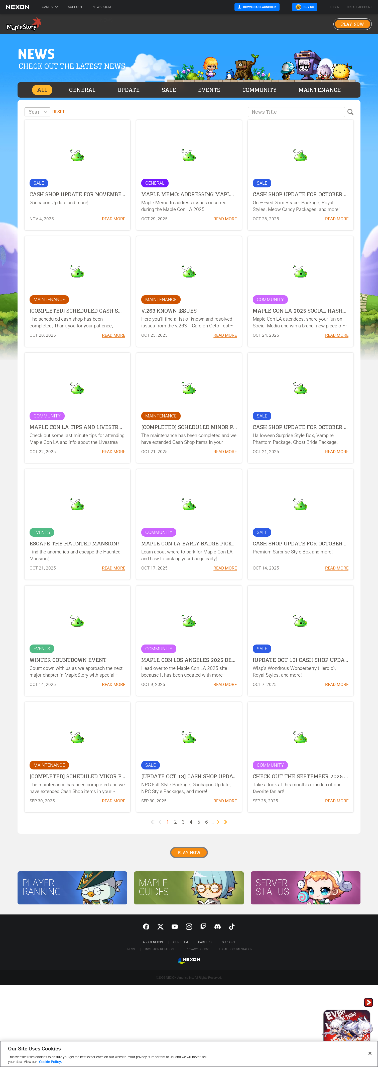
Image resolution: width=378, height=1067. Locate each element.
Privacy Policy (197, 949)
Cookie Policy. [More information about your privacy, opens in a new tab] (50, 1062)
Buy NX (309, 7)
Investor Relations (160, 949)
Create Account (359, 7)
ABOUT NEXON (153, 942)
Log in (334, 7)
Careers (204, 942)
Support (75, 7)
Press (130, 949)
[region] (189, 1054)
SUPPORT (228, 942)
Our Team (180, 942)
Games (50, 7)
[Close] (369, 1053)
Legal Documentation (236, 949)
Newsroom (101, 7)
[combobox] (37, 111)
